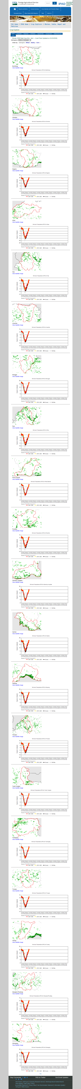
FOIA (32, 1083)
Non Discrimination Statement (45, 1085)
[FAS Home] (21, 3)
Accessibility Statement (21, 1085)
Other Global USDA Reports (31, 13)
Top (41, 1073)
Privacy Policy (32, 1085)
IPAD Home (24, 24)
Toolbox (13, 33)
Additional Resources (58, 33)
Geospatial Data (18, 13)
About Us (49, 13)
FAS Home (14, 24)
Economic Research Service (36, 1081)
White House (25, 1087)
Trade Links (27, 1083)
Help (43, 13)
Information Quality (59, 1085)
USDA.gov (25, 1081)
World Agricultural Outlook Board (54, 1081)
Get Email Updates (61, 1077)
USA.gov (18, 1087)
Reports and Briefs (23, 9)
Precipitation (19, 33)
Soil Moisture (32, 33)
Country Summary (35, 9)
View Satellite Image (17, 68)
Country (13, 35)
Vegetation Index (40, 33)
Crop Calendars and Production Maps (50, 9)
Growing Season (49, 33)
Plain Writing (19, 1083)
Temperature (26, 33)
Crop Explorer (36, 24)
